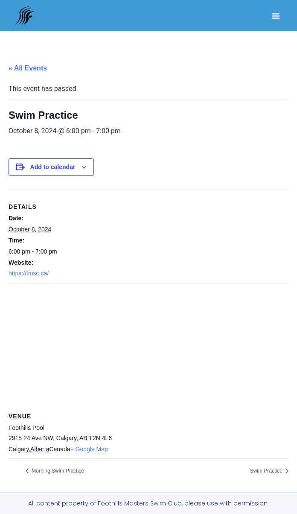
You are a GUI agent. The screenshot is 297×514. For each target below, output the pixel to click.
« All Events (28, 68)
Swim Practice (267, 471)
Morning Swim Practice (57, 471)
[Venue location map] (148, 345)
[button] (275, 15)
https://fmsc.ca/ (29, 273)
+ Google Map (89, 449)
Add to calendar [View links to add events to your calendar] (53, 167)
